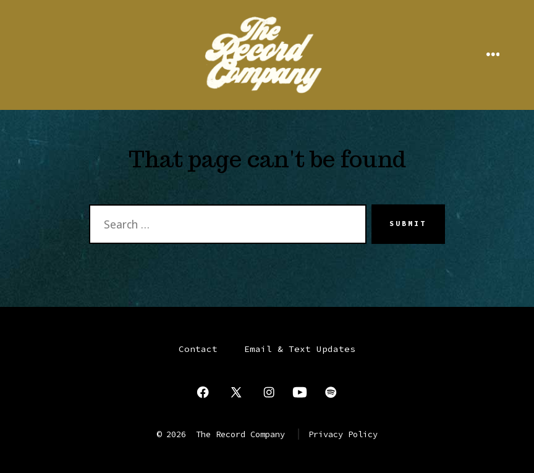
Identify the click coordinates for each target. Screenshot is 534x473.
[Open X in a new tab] (236, 392)
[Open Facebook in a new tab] (202, 392)
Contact (198, 348)
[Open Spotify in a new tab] (330, 392)
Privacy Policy (343, 434)
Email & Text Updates (299, 348)
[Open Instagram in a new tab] (269, 392)
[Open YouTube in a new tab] (299, 392)
